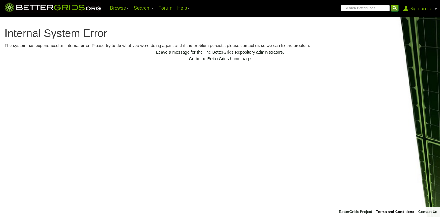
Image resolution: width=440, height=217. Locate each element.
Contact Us (427, 212)
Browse (119, 8)
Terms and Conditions (395, 212)
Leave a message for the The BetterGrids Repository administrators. (220, 52)
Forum (165, 8)
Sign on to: (420, 8)
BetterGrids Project (355, 212)
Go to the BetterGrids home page (220, 58)
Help (183, 8)
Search (143, 8)
